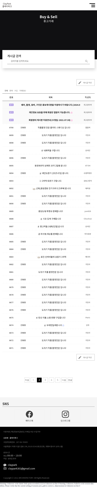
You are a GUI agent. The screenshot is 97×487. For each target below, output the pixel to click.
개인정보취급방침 (17, 431)
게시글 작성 (84, 82)
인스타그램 (65, 416)
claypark (12, 464)
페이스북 (29, 416)
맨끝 (70, 380)
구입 (16, 90)
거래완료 (22, 90)
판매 (11, 90)
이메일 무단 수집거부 (32, 431)
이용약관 (6, 431)
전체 (6, 90)
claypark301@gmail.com (21, 468)
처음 (27, 380)
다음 (64, 380)
